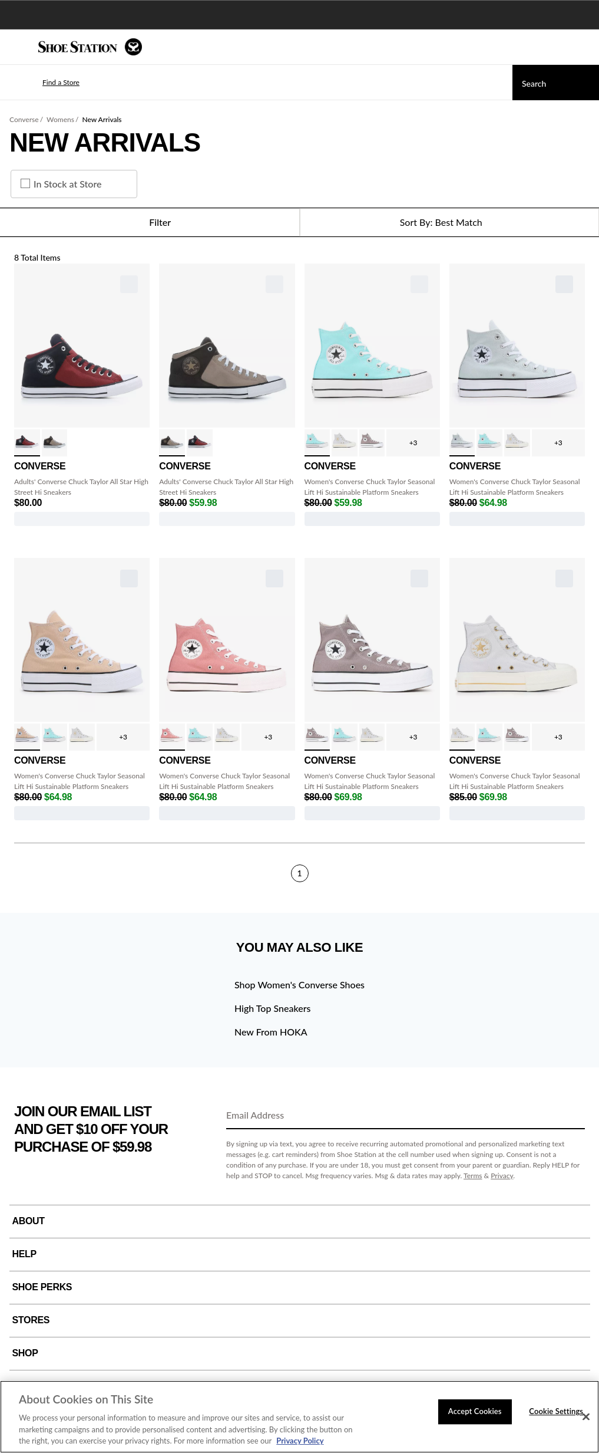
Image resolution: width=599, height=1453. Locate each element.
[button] (44, 82)
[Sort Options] (450, 222)
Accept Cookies (475, 1411)
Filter (149, 222)
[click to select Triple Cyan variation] (317, 442)
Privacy (502, 1175)
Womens (60, 119)
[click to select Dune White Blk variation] (27, 737)
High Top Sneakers (272, 1008)
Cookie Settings (556, 1411)
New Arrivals (101, 119)
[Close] (586, 1417)
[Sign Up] (572, 1115)
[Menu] (18, 47)
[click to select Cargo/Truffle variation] (55, 442)
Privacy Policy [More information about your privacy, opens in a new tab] (299, 1440)
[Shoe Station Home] (90, 46)
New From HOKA (270, 1031)
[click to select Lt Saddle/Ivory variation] (172, 737)
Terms (473, 1175)
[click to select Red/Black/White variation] (27, 442)
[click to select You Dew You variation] (462, 442)
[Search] (555, 82)
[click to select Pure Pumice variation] (372, 442)
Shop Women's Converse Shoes (299, 984)
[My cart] (584, 47)
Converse (24, 119)
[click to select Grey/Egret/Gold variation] (345, 442)
